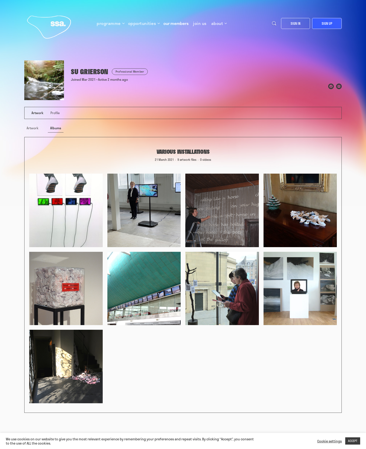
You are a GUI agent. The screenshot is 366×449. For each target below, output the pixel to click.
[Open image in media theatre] (66, 210)
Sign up (327, 23)
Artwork (33, 128)
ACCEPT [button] (352, 440)
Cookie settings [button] (329, 441)
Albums (55, 128)
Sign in (295, 23)
